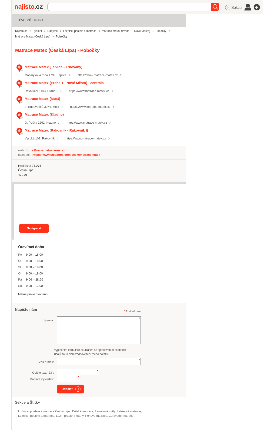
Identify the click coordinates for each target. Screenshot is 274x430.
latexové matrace (129, 411)
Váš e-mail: (46, 362)
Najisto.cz (31, 6)
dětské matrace (82, 411)
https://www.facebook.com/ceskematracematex (66, 154)
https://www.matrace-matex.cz (97, 75)
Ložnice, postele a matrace (36, 415)
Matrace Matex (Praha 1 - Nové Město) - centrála (64, 83)
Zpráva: (48, 320)
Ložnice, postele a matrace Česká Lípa (44, 411)
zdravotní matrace (121, 415)
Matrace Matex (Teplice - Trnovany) (53, 67)
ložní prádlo (64, 415)
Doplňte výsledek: (42, 379)
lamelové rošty (105, 411)
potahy (79, 415)
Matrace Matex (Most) (42, 99)
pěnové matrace (96, 415)
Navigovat (34, 228)
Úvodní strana (31, 20)
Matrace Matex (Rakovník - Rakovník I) (56, 130)
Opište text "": (43, 372)
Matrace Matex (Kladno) (44, 114)
